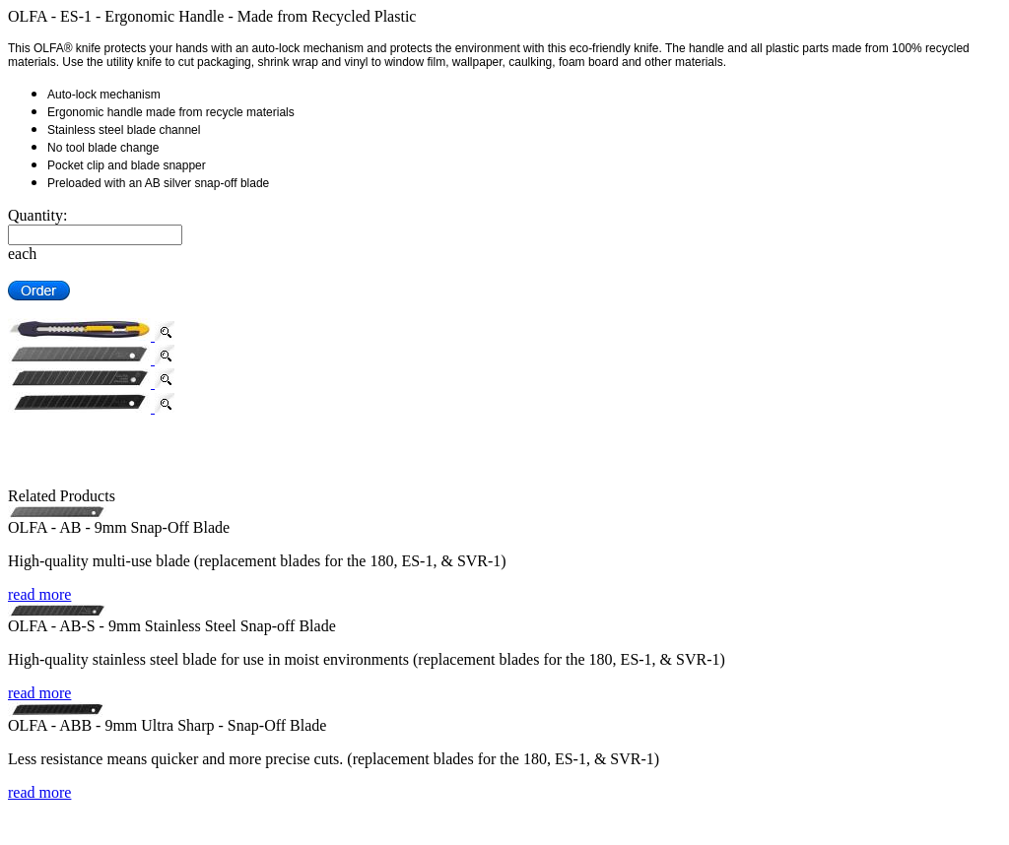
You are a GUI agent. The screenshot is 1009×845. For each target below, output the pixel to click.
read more (39, 594)
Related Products (61, 496)
